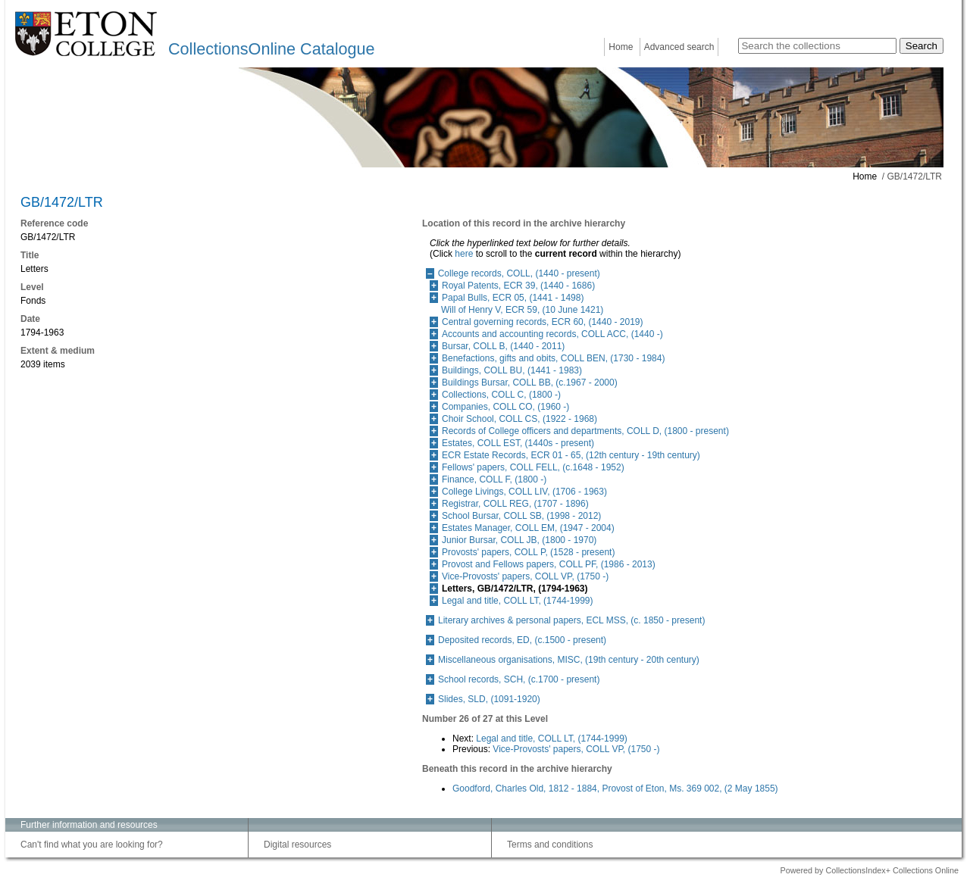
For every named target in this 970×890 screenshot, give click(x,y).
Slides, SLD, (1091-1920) (489, 699)
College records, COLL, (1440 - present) (519, 273)
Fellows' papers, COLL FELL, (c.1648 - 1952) (533, 467)
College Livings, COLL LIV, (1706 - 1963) (524, 491)
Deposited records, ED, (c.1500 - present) (522, 640)
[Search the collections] (817, 46)
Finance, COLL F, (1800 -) (494, 479)
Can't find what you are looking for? (91, 844)
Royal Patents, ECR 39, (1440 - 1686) (518, 285)
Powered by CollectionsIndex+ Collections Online (869, 870)
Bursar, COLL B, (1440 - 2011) (503, 346)
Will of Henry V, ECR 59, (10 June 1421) (522, 309)
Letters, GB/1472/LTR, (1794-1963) (515, 588)
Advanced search (679, 47)
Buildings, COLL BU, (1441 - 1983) (512, 370)
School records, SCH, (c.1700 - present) (518, 679)
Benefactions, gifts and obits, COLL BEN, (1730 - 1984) (553, 358)
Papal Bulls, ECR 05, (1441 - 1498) (513, 297)
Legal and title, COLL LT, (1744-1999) (517, 600)
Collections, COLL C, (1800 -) (501, 394)
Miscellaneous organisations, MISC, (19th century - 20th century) (568, 659)
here (464, 253)
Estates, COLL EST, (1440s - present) (518, 443)
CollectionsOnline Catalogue (271, 48)
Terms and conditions (550, 844)
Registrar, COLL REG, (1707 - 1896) (515, 503)
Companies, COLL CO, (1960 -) (505, 406)
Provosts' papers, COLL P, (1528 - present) (528, 552)
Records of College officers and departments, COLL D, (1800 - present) (585, 431)
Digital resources (297, 844)
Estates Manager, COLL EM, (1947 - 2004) (528, 528)
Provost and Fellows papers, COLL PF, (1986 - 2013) (549, 564)
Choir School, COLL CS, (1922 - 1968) (519, 419)
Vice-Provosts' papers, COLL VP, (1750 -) (525, 576)
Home (621, 47)
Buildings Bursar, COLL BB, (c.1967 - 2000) (530, 382)
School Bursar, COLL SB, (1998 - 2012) (521, 516)
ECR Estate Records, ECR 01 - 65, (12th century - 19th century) (571, 455)
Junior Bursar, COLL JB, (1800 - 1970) (519, 540)
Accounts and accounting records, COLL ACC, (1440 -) (552, 334)
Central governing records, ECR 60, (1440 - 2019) (542, 322)
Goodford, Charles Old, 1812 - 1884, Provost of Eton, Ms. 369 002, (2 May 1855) (615, 788)
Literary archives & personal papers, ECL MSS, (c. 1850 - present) (571, 620)
